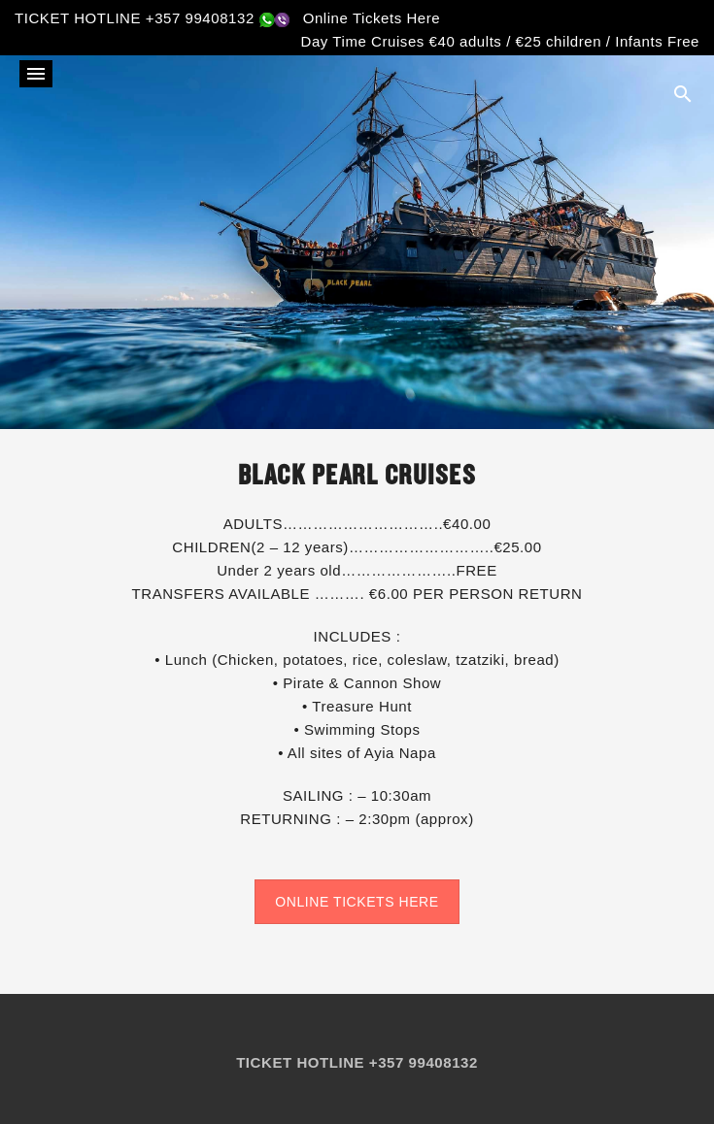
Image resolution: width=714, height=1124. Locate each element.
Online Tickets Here (372, 18)
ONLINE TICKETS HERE (356, 901)
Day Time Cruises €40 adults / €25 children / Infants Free (500, 41)
